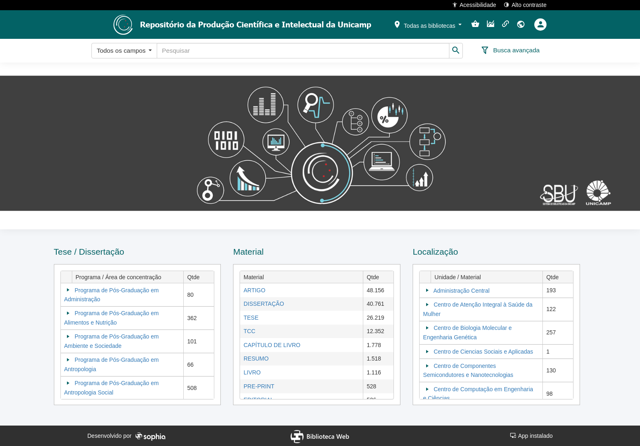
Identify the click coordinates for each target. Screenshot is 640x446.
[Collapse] (68, 290)
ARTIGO (254, 290)
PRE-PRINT (259, 386)
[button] (427, 24)
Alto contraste (525, 5)
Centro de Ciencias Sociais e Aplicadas (483, 351)
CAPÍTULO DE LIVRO (272, 345)
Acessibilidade (474, 5)
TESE (251, 317)
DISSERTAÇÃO (264, 303)
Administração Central (461, 290)
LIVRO (252, 372)
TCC (250, 331)
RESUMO (256, 358)
